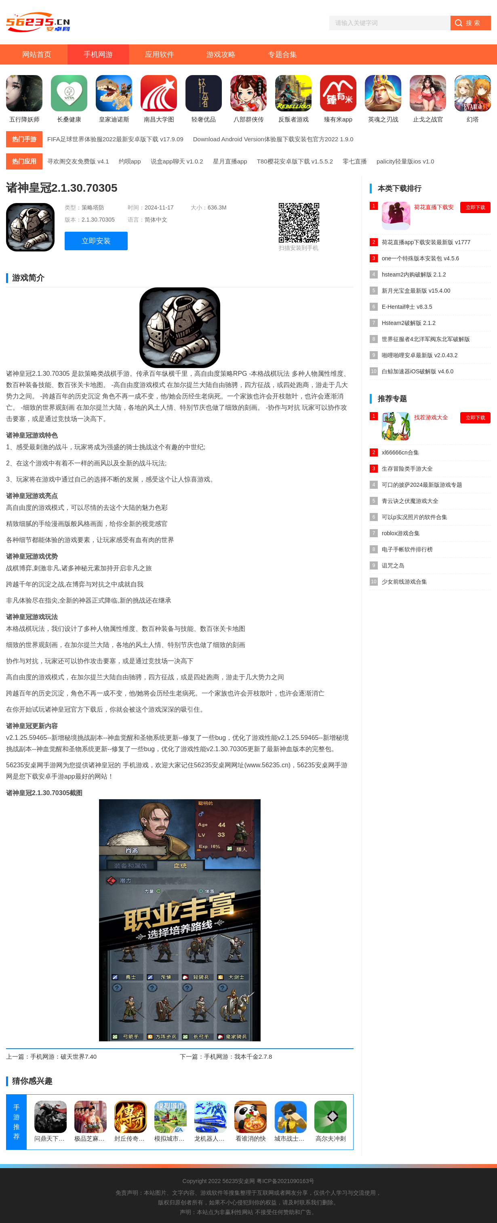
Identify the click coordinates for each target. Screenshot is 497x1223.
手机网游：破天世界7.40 (63, 1056)
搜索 (474, 22)
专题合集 (282, 54)
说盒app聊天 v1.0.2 (177, 161)
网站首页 (36, 54)
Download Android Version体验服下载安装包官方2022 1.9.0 (273, 139)
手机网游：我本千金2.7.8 (238, 1056)
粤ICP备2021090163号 (285, 1181)
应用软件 (159, 54)
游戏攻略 (221, 54)
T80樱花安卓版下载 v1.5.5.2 (295, 161)
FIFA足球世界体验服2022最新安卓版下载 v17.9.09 (115, 139)
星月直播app (230, 161)
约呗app (130, 161)
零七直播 (355, 161)
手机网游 (98, 54)
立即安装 (96, 241)
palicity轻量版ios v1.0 (405, 161)
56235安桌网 (238, 1181)
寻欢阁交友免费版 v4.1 (78, 161)
